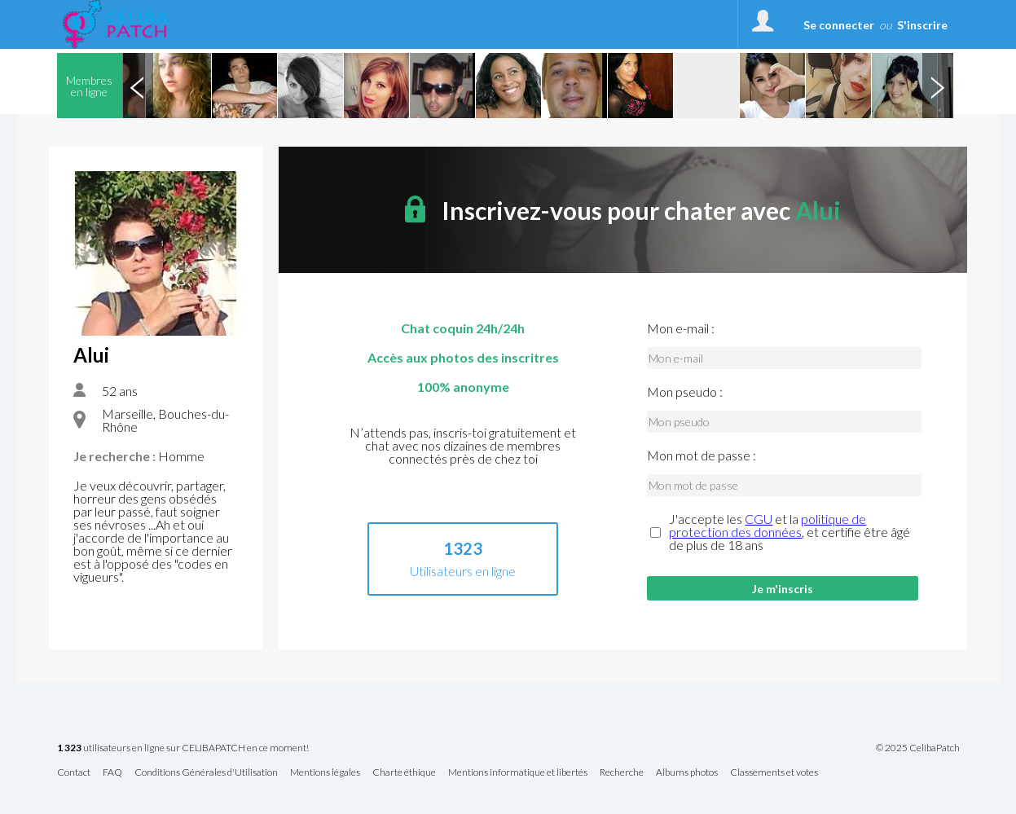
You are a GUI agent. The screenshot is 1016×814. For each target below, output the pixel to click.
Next (937, 85)
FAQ (112, 773)
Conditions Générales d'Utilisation (206, 773)
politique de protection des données (767, 525)
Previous (137, 85)
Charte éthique (404, 773)
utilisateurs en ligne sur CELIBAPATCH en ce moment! (183, 748)
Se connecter (838, 25)
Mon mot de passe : (701, 455)
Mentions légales (325, 773)
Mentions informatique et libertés (517, 773)
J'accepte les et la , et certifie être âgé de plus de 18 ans (789, 532)
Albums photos (687, 773)
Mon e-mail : (681, 328)
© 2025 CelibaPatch (918, 748)
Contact (73, 773)
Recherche (622, 773)
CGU (758, 518)
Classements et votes (774, 773)
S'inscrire (922, 25)
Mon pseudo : (685, 391)
